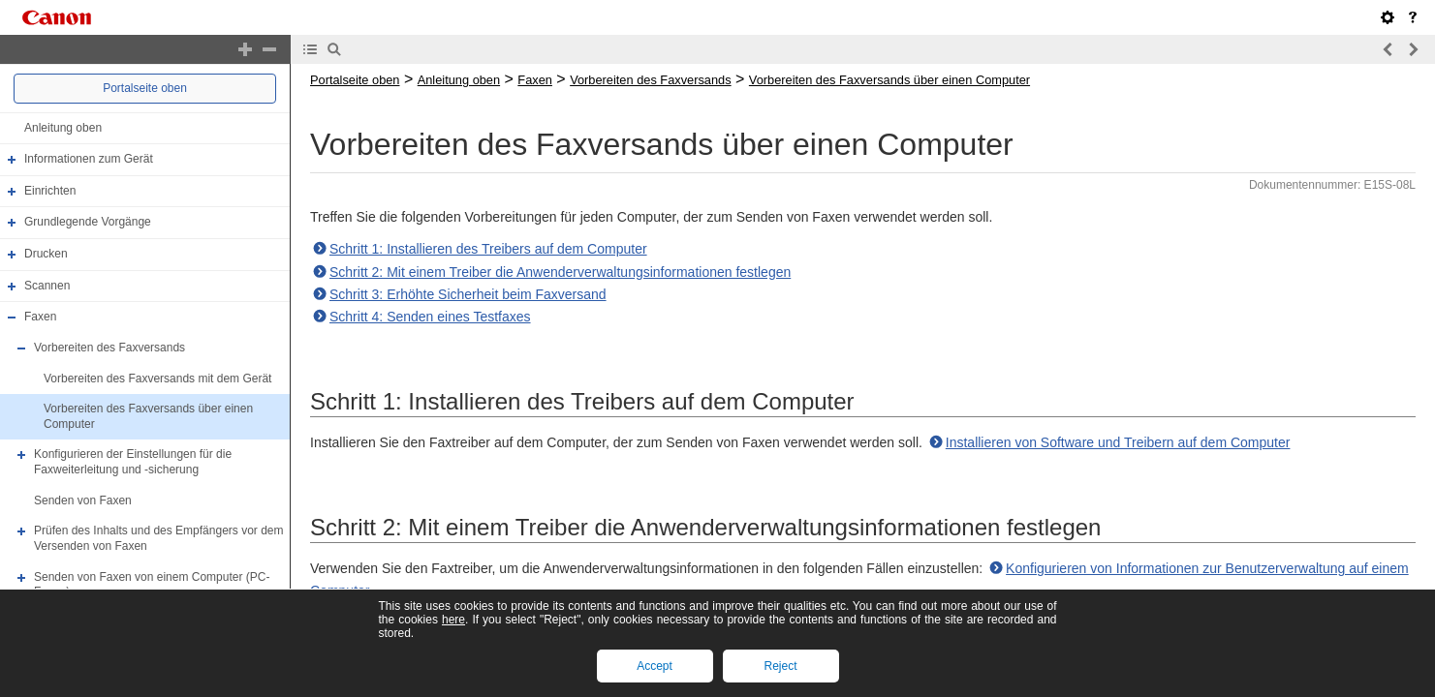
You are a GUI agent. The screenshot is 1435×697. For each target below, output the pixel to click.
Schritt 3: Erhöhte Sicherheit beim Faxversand (468, 294)
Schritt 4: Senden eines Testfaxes (430, 316)
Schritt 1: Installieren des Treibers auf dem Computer (488, 249)
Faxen (40, 316)
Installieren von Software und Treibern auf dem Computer (1118, 442)
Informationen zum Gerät (88, 159)
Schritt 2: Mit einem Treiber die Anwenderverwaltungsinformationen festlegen (560, 272)
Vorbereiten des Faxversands (109, 347)
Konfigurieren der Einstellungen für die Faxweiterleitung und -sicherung (133, 462)
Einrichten (50, 190)
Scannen (47, 285)
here (453, 619)
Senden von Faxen (83, 500)
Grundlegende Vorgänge (87, 222)
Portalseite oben (145, 88)
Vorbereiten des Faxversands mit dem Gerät (157, 378)
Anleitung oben (63, 128)
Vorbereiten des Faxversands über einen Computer (889, 80)
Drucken (46, 253)
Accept (654, 666)
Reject (780, 666)
